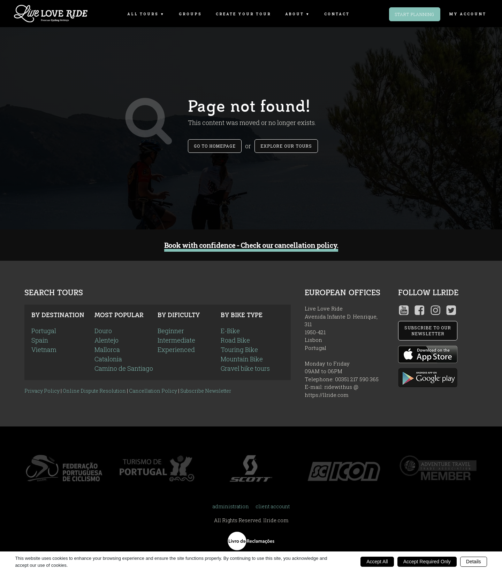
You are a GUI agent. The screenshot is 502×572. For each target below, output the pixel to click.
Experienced (176, 349)
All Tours (143, 14)
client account (273, 506)
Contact (337, 14)
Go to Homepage (215, 146)
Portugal (43, 331)
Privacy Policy (42, 390)
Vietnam (43, 349)
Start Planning (414, 14)
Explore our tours (286, 146)
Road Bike (235, 340)
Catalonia (108, 359)
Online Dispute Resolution (94, 390)
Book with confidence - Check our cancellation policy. (251, 245)
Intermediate (176, 340)
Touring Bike (239, 349)
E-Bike (230, 331)
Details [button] (473, 561)
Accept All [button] (377, 561)
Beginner (171, 331)
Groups (190, 14)
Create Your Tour (243, 14)
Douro (103, 331)
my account (467, 14)
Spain (39, 340)
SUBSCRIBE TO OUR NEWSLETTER (427, 330)
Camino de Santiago (123, 368)
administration (230, 506)
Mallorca (107, 349)
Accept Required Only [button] (427, 561)
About (294, 14)
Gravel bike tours (245, 368)
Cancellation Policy (153, 390)
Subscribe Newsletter (205, 390)
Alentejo (106, 340)
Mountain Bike (242, 359)
